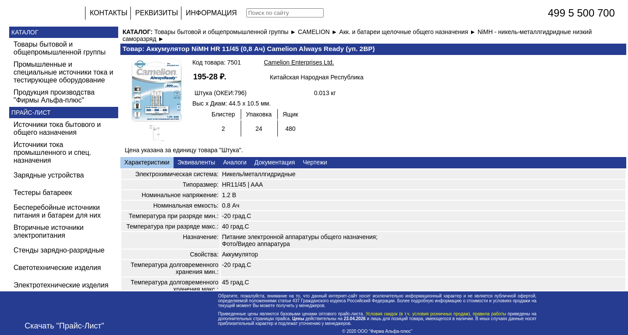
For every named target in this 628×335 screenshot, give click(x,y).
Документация (274, 162)
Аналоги (234, 162)
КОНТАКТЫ (108, 13)
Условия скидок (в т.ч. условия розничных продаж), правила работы (436, 313)
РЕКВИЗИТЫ (156, 13)
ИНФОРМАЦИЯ (211, 13)
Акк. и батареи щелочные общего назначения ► (408, 31)
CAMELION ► (318, 31)
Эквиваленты (196, 162)
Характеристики (147, 162)
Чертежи (315, 162)
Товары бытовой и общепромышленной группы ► (226, 31)
